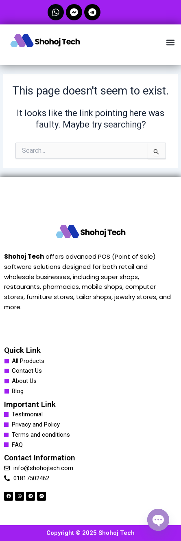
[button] (170, 42)
